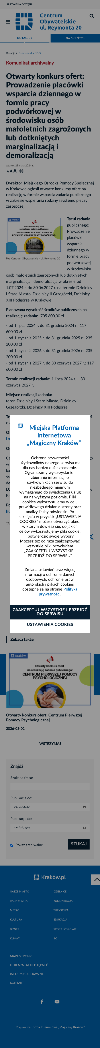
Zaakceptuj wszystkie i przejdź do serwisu (50, 612)
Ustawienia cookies (50, 625)
